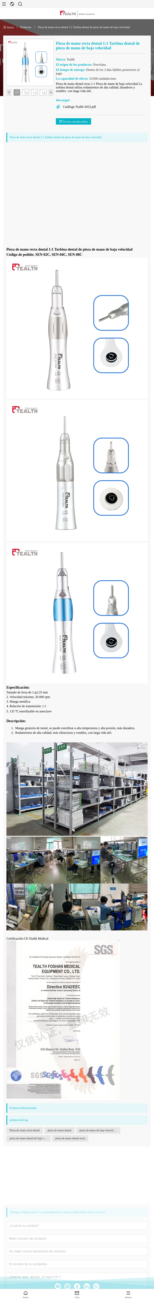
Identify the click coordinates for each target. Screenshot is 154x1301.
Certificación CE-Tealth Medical (27, 938)
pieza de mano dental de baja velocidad (30, 1138)
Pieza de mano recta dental (25, 1130)
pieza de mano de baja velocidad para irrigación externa (100, 1130)
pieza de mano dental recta (70, 1138)
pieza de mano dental (59, 1130)
